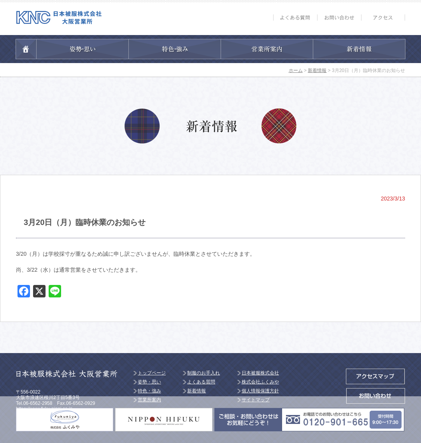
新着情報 (196, 391)
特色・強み (149, 391)
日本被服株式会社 (260, 373)
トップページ (152, 373)
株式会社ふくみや (260, 382)
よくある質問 (201, 382)
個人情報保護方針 (260, 391)
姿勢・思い (149, 382)
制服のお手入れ (203, 373)
